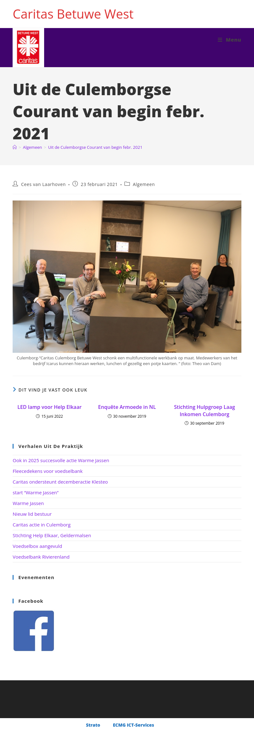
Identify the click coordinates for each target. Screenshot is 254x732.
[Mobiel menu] (229, 39)
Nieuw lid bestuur (32, 514)
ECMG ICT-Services (133, 725)
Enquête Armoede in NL (127, 407)
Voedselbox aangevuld (37, 546)
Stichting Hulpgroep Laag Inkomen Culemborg (204, 410)
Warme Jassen (28, 503)
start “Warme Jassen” (35, 492)
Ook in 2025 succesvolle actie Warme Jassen (61, 460)
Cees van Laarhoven (43, 184)
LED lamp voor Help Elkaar (49, 407)
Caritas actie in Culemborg (42, 524)
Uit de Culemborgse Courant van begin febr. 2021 (95, 147)
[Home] (15, 147)
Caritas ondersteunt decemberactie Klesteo (60, 482)
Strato (93, 725)
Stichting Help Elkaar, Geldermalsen (52, 535)
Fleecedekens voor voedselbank (48, 471)
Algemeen (144, 184)
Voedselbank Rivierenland (41, 557)
